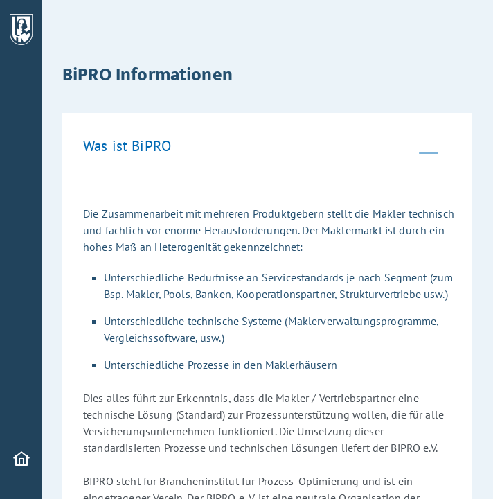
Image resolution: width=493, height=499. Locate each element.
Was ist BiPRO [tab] (127, 146)
